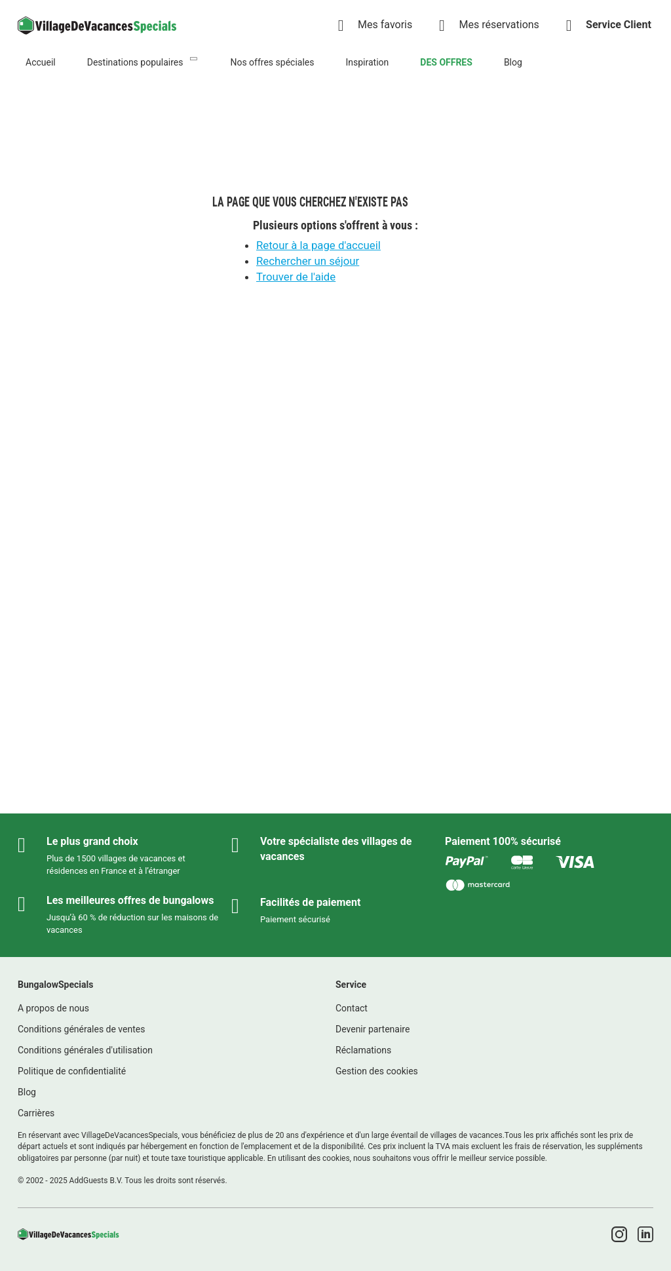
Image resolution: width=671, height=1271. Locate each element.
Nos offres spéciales (272, 62)
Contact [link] (352, 1008)
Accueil (41, 62)
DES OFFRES (446, 62)
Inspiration (367, 62)
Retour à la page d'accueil (318, 245)
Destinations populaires (135, 62)
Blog (513, 62)
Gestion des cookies (377, 1071)
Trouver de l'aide (296, 276)
